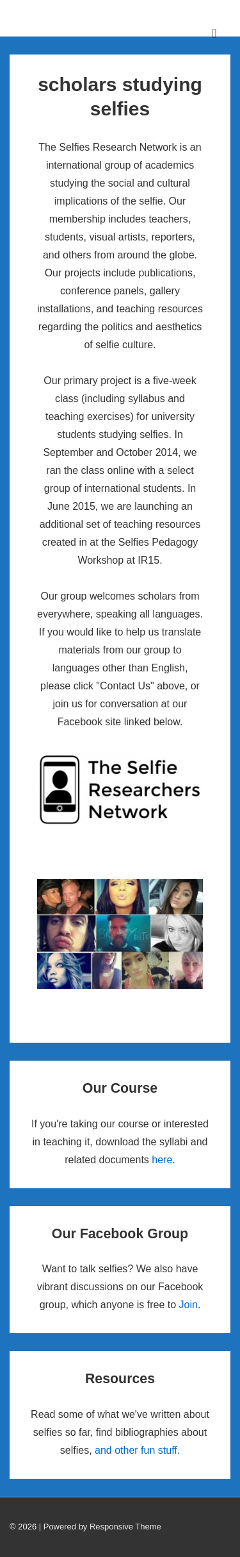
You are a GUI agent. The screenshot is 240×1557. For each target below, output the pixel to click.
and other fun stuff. (137, 1450)
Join (188, 1304)
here (162, 1159)
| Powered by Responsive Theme (100, 1526)
